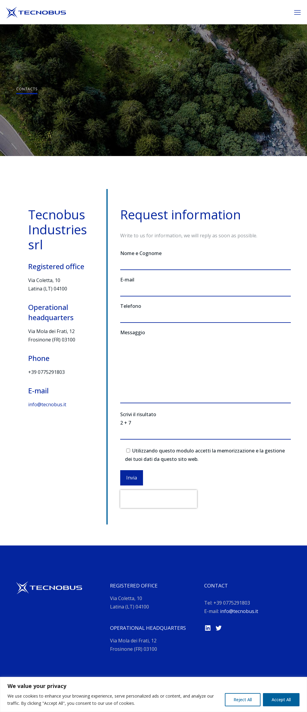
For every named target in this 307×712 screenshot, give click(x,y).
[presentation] (158, 499)
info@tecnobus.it (47, 404)
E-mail (205, 286)
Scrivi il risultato (205, 426)
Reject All (243, 699)
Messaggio (205, 366)
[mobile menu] (297, 12)
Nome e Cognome (205, 260)
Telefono (205, 313)
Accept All (281, 699)
